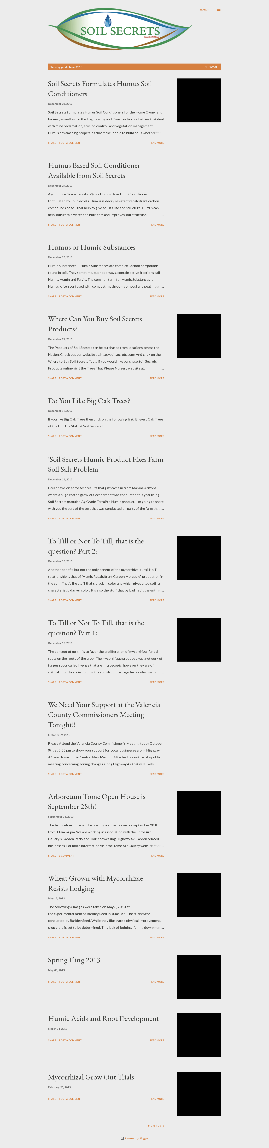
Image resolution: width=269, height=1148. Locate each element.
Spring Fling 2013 (74, 960)
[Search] (204, 10)
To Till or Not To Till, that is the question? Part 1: (96, 628)
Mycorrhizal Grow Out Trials (91, 1077)
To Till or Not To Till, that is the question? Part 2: (96, 546)
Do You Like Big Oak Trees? (89, 400)
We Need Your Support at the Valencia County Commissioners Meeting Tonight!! (104, 714)
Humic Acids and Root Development (103, 1018)
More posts (156, 1125)
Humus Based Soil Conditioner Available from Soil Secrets (94, 170)
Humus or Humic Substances (91, 247)
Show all (212, 67)
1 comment (66, 855)
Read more (157, 142)
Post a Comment (70, 142)
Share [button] (52, 142)
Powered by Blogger (134, 1138)
